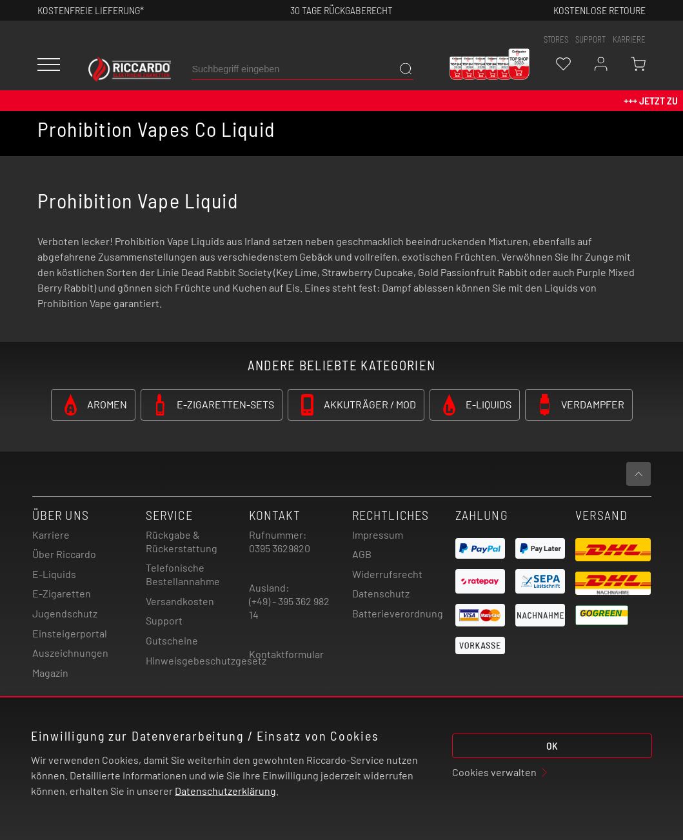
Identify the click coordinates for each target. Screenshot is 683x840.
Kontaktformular (286, 654)
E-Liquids (54, 574)
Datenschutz (381, 593)
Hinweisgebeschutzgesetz (206, 660)
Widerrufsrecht (387, 574)
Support (164, 620)
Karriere (629, 39)
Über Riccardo (64, 554)
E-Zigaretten (61, 593)
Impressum (377, 534)
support (590, 39)
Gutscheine (172, 640)
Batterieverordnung (397, 613)
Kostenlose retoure (599, 10)
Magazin (50, 672)
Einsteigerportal (69, 633)
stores (556, 39)
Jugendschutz (64, 613)
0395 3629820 (279, 548)
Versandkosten (180, 601)
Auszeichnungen (70, 652)
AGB (361, 554)
